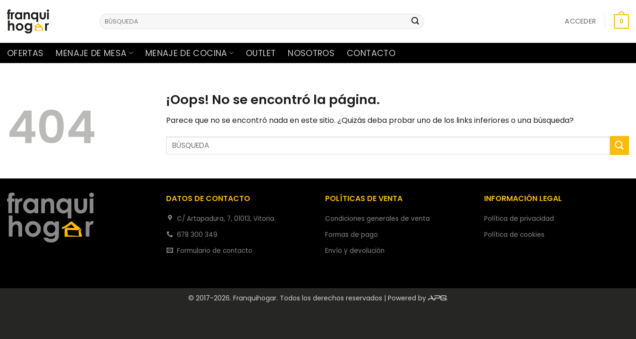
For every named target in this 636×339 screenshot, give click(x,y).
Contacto (371, 53)
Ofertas (25, 53)
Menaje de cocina (189, 53)
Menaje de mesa (94, 53)
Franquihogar (254, 298)
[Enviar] (415, 22)
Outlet (261, 53)
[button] (580, 21)
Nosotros (311, 53)
